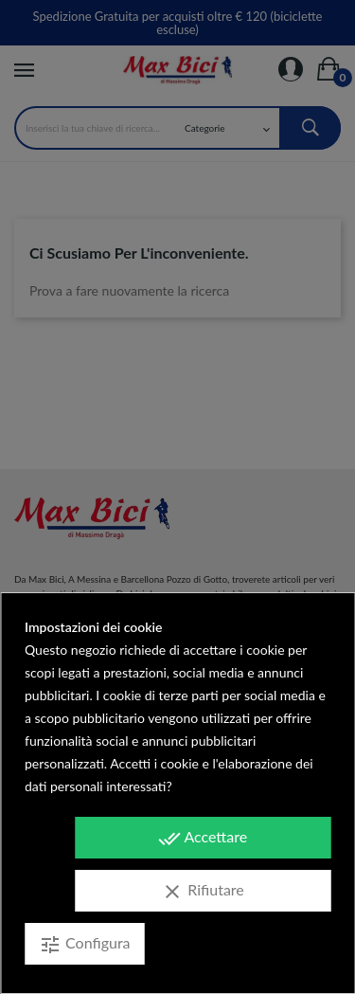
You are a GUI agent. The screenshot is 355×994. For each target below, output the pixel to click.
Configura (85, 944)
